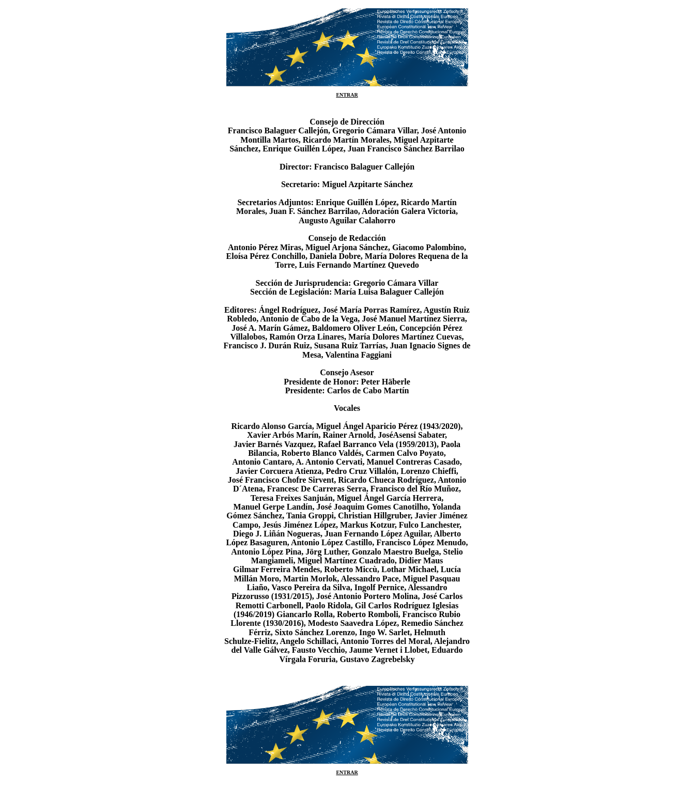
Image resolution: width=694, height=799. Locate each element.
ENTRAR (347, 95)
